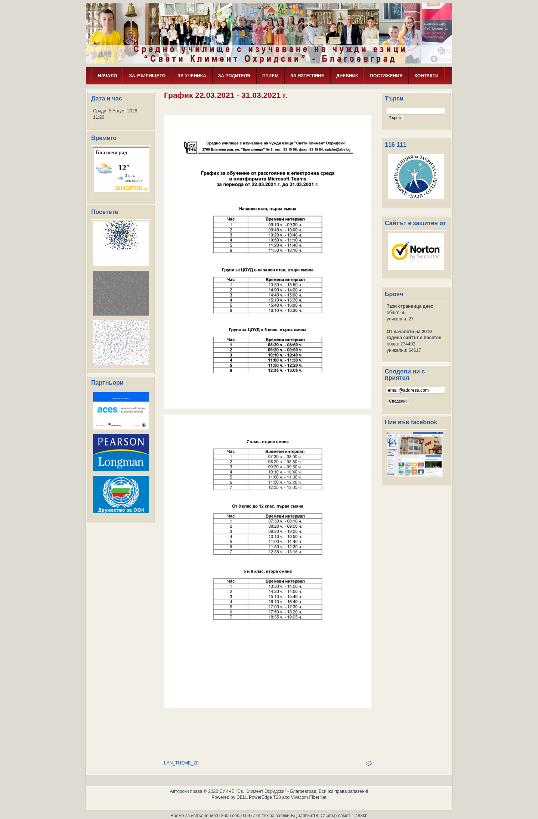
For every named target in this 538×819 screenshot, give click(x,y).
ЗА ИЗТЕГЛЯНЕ (307, 75)
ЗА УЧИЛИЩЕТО (147, 75)
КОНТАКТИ (426, 75)
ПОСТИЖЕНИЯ (386, 75)
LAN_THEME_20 (181, 763)
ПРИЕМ (270, 75)
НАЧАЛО (107, 75)
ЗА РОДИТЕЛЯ (234, 75)
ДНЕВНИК (347, 75)
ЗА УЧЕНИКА (191, 75)
